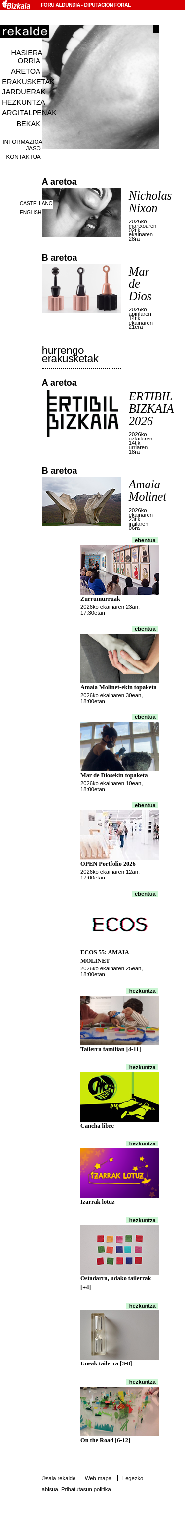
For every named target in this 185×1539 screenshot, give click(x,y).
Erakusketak (28, 82)
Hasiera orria (26, 57)
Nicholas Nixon (150, 202)
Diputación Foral (107, 5)
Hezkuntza (23, 102)
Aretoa (25, 71)
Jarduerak (23, 92)
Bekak (28, 124)
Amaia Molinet (148, 490)
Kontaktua (23, 156)
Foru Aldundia (60, 5)
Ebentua (145, 540)
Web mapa (98, 1478)
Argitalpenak (29, 113)
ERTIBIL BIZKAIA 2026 (151, 408)
